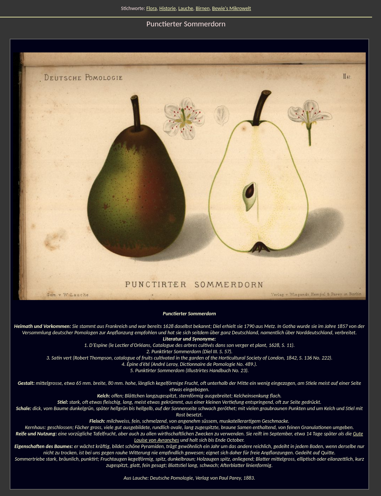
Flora (151, 8)
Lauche (185, 8)
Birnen (202, 8)
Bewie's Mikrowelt (231, 8)
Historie (167, 8)
